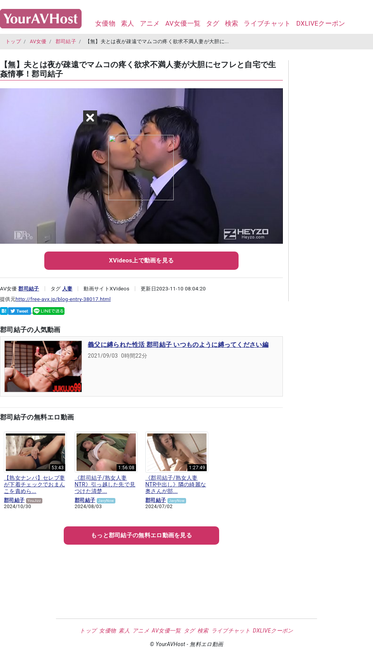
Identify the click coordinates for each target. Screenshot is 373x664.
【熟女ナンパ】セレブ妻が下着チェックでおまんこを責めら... (34, 484)
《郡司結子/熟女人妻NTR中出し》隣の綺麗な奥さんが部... (175, 484)
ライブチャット (267, 23)
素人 (127, 23)
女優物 (105, 23)
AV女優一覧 (182, 23)
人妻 (67, 289)
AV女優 (38, 41)
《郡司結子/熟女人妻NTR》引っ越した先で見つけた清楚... (105, 484)
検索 (232, 23)
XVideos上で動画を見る (141, 260)
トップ (13, 41)
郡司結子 (66, 41)
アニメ (150, 23)
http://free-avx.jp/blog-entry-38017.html (63, 299)
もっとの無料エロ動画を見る (141, 535)
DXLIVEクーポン (320, 23)
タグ (213, 23)
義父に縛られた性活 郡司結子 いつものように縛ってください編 (178, 344)
